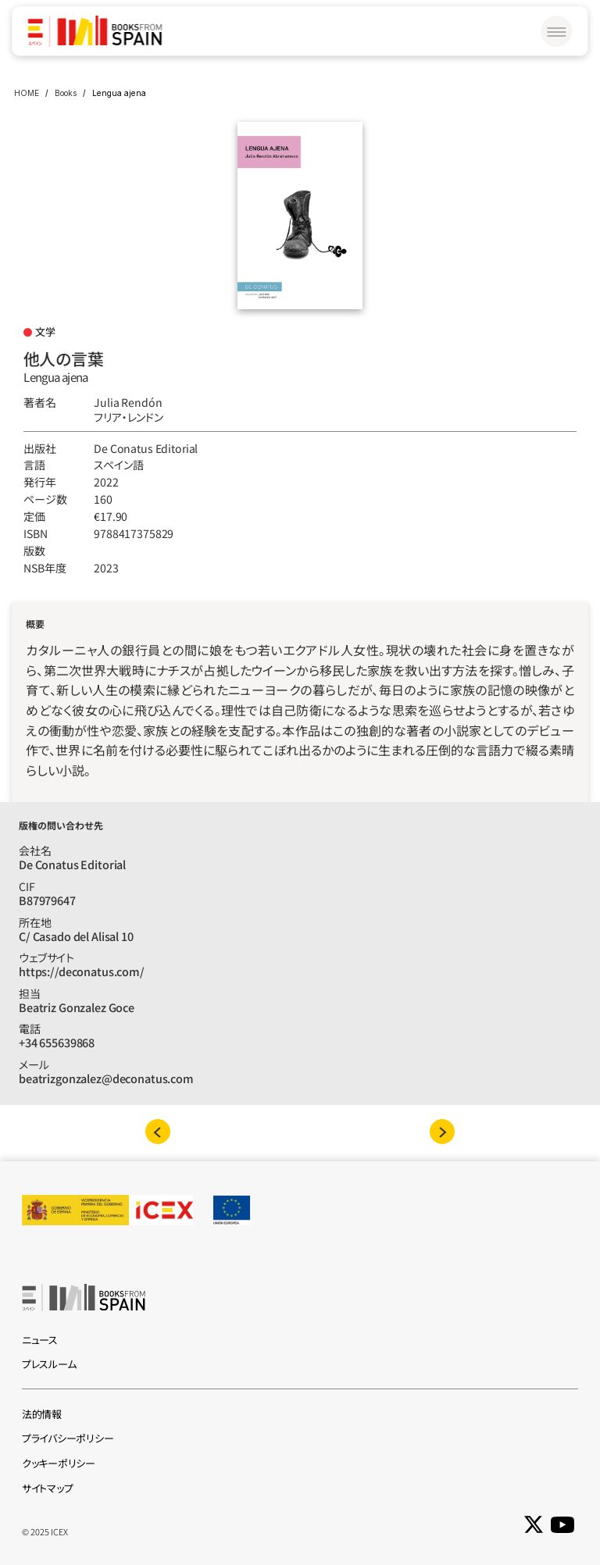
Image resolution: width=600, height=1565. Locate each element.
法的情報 (42, 1413)
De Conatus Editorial (146, 448)
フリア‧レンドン (128, 417)
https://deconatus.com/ (82, 971)
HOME (26, 93)
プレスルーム (49, 1363)
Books (66, 93)
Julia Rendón (128, 402)
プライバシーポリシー (67, 1438)
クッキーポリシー (58, 1463)
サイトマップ (47, 1488)
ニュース (40, 1339)
